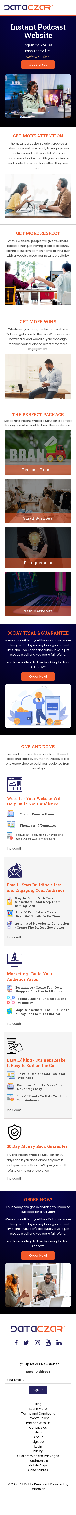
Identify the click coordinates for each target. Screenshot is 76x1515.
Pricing (38, 1451)
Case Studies (38, 1470)
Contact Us (38, 1427)
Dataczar (37, 1489)
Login (38, 1446)
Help (38, 1432)
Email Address (38, 1371)
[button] (69, 7)
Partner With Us (38, 1423)
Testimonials (38, 1460)
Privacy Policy (38, 1418)
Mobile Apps (38, 1465)
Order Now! (38, 676)
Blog (38, 1404)
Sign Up (38, 1441)
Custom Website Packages (38, 1456)
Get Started (38, 64)
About (38, 1437)
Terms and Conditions (38, 1413)
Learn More (38, 1408)
